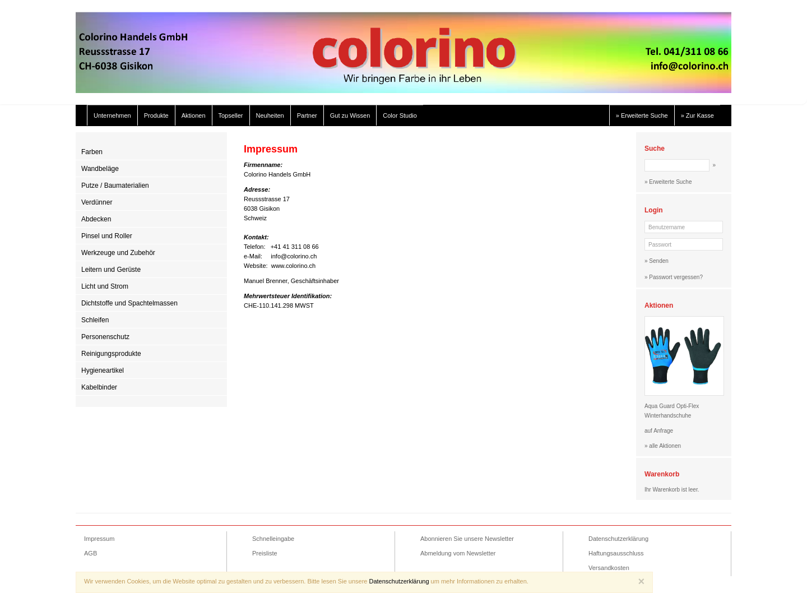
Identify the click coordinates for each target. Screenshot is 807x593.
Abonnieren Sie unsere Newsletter (467, 538)
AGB (90, 553)
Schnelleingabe (273, 538)
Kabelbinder (99, 387)
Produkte (156, 115)
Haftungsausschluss (615, 553)
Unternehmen (112, 115)
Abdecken (96, 219)
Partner (307, 115)
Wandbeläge (100, 169)
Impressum (99, 538)
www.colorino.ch (293, 265)
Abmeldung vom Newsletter (458, 553)
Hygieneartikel (102, 370)
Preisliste (264, 553)
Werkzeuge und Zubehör (118, 253)
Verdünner (96, 202)
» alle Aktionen (662, 446)
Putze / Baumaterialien (115, 185)
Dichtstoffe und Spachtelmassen (129, 303)
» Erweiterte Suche (642, 115)
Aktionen (194, 115)
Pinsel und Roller (106, 236)
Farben (92, 152)
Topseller (231, 115)
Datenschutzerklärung (618, 538)
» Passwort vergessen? (673, 277)
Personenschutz (105, 337)
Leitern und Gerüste (111, 270)
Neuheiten (270, 115)
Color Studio (400, 115)
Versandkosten (608, 567)
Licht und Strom (104, 286)
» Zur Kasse (697, 115)
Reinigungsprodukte (111, 354)
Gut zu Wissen (350, 115)
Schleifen (95, 320)
